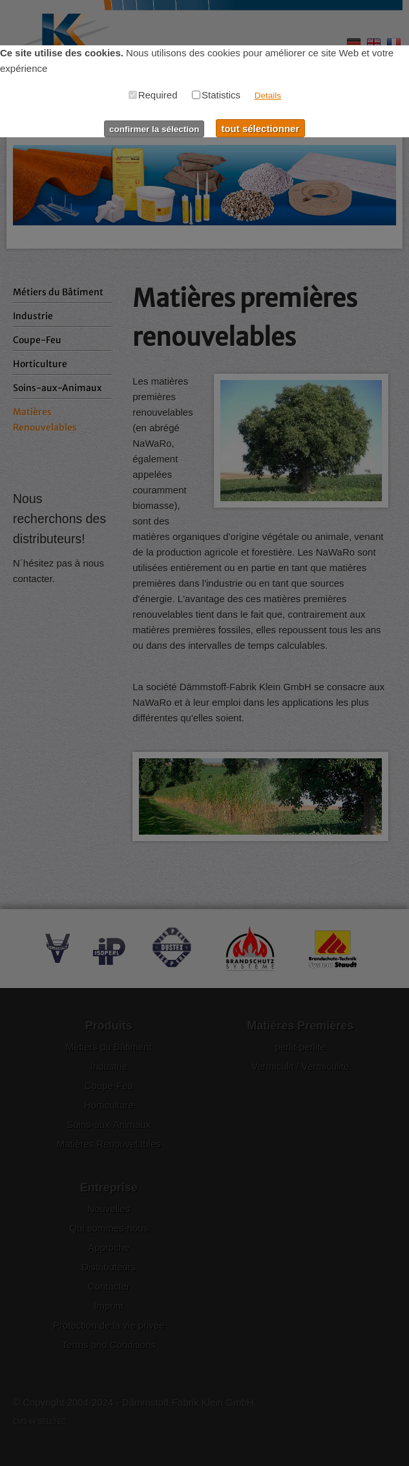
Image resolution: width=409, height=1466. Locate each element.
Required (153, 94)
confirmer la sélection (154, 129)
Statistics (216, 94)
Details (268, 95)
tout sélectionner (260, 128)
